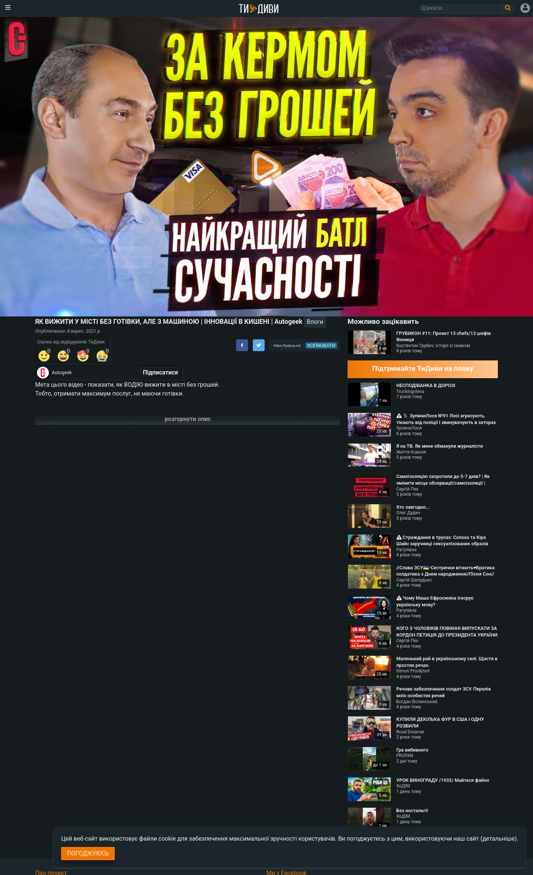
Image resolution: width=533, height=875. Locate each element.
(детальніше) (498, 838)
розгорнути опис (188, 419)
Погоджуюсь (88, 853)
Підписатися (160, 372)
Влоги (315, 321)
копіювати (321, 345)
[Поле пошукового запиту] (508, 8)
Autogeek (62, 372)
